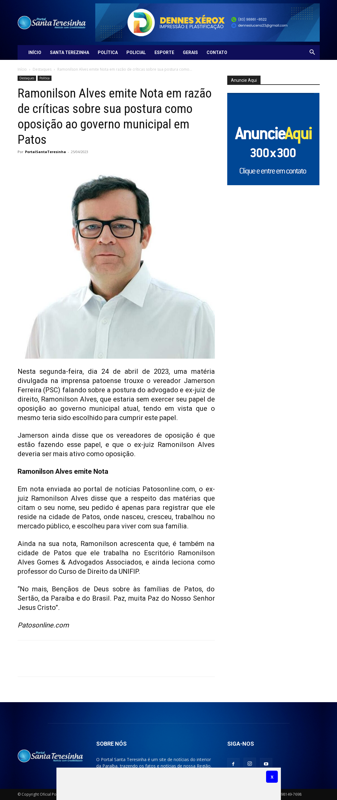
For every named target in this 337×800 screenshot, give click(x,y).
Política (108, 52)
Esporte (164, 52)
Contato (217, 52)
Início (34, 52)
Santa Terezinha (69, 52)
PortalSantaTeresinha (45, 151)
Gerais (190, 52)
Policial (136, 52)
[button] (312, 53)
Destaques (42, 69)
